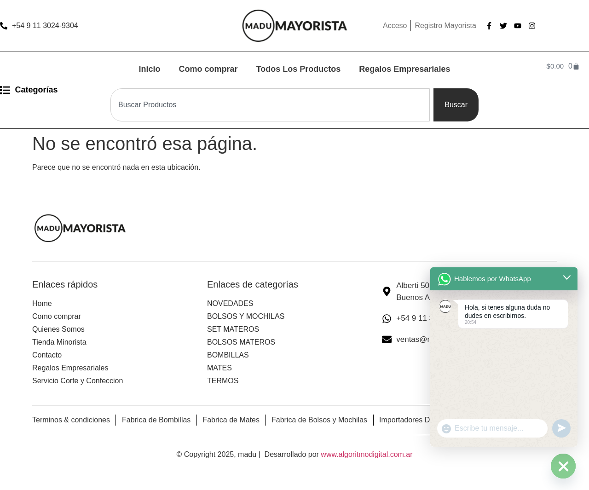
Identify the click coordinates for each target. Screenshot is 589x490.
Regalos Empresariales (404, 69)
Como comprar (208, 69)
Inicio (150, 69)
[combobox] (270, 104)
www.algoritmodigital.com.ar (366, 454)
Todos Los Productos (298, 69)
